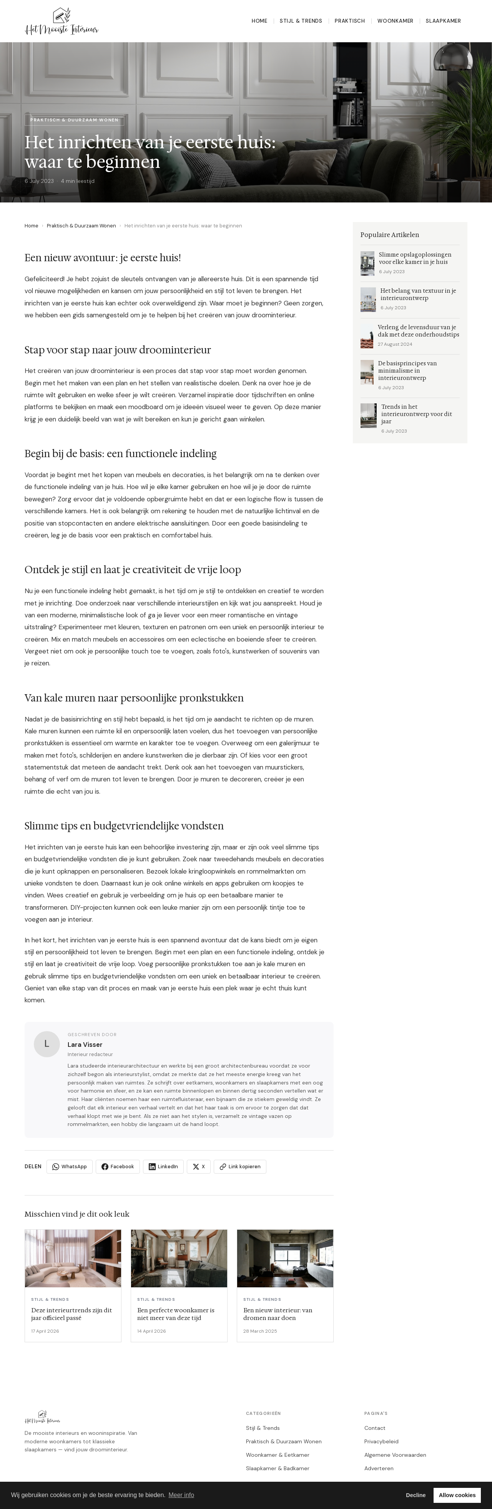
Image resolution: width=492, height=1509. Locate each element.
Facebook (117, 1166)
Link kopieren (240, 1166)
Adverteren (379, 1468)
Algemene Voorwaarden (395, 1454)
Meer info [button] (181, 1495)
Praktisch (350, 21)
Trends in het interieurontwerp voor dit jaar (416, 414)
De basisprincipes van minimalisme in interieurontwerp (407, 371)
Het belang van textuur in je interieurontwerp (418, 294)
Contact (375, 1427)
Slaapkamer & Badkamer (277, 1468)
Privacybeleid (381, 1441)
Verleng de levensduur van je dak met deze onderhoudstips (418, 331)
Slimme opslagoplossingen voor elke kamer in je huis (415, 258)
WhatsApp (69, 1166)
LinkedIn (163, 1166)
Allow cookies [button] (457, 1495)
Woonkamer (395, 21)
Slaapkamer (443, 21)
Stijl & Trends (301, 21)
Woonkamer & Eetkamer (277, 1454)
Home (260, 21)
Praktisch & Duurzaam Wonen (81, 225)
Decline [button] (416, 1495)
